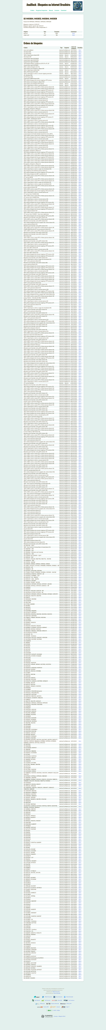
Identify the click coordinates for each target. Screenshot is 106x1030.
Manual (51, 10)
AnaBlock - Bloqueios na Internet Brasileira (48, 5)
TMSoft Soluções (56, 991)
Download (63, 10)
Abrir (73, 33)
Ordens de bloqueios (33, 43)
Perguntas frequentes (41, 10)
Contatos (56, 10)
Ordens (32, 10)
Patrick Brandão (57, 993)
